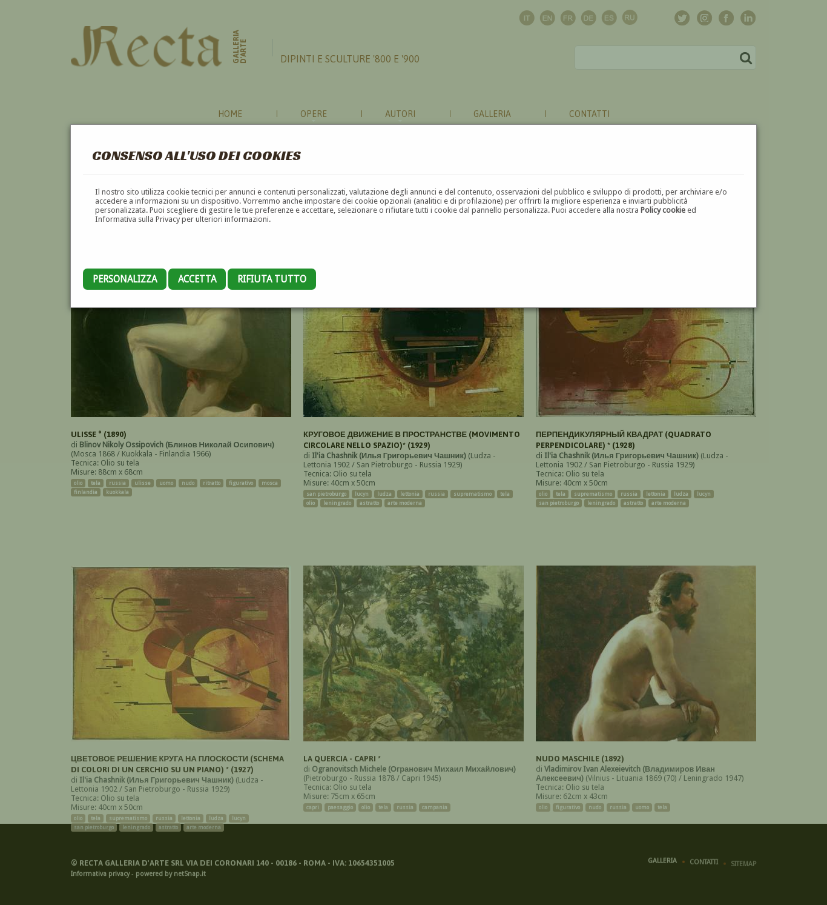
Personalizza (125, 279)
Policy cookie (663, 210)
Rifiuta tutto (271, 279)
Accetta (197, 279)
